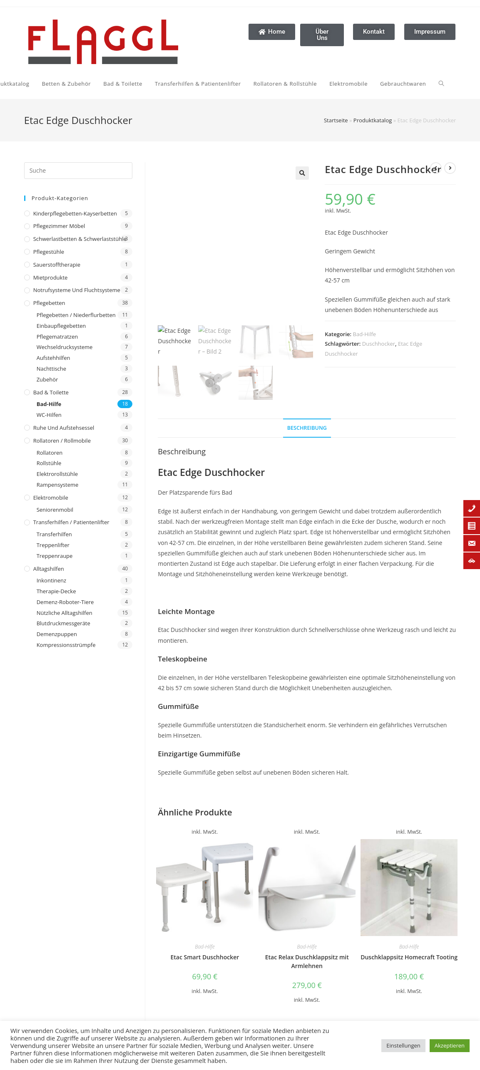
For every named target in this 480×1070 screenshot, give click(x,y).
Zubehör (47, 379)
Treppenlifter (53, 545)
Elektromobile (50, 497)
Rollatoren (50, 452)
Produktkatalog (372, 120)
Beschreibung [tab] (307, 427)
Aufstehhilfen (53, 358)
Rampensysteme (58, 484)
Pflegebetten (49, 303)
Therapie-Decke (56, 591)
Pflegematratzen (57, 336)
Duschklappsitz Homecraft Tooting (409, 957)
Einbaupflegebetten (61, 325)
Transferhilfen (54, 534)
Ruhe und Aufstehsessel (64, 427)
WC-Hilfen (49, 415)
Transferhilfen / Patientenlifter (71, 522)
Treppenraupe (55, 556)
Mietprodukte (50, 277)
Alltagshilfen (48, 568)
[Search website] (304, 83)
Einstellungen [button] (403, 1045)
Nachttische (51, 368)
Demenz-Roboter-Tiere (65, 602)
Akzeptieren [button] (450, 1045)
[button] (302, 173)
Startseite (336, 120)
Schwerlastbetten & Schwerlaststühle (80, 239)
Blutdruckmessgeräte (63, 623)
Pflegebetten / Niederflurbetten (76, 315)
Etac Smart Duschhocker (204, 957)
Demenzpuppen (57, 634)
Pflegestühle (49, 251)
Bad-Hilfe (49, 404)
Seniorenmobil (55, 509)
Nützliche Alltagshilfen (64, 613)
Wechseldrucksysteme (65, 347)
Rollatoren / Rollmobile (62, 440)
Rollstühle (49, 463)
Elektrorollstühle (57, 474)
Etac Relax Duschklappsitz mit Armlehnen (307, 961)
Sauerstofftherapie (56, 264)
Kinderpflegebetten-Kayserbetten (75, 213)
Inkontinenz (51, 580)
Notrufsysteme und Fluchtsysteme (76, 290)
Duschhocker (378, 343)
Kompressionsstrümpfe (66, 645)
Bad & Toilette (51, 392)
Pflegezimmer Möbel (59, 226)
